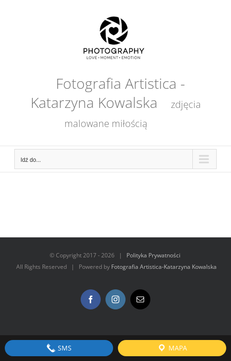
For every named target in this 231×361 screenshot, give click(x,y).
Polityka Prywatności (153, 255)
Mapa (172, 348)
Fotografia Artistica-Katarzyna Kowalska (164, 267)
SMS (59, 348)
